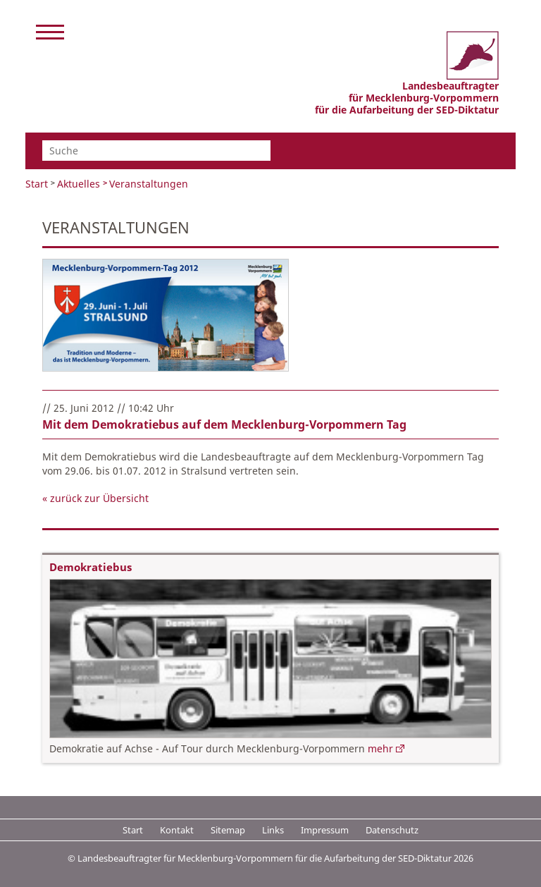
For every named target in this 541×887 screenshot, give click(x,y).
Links (273, 830)
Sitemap (228, 830)
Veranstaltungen (148, 183)
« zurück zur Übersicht (95, 498)
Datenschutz (392, 830)
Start (36, 183)
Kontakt (177, 830)
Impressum (325, 830)
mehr (380, 748)
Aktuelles (78, 183)
